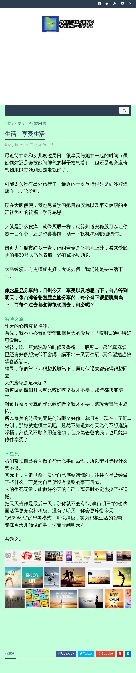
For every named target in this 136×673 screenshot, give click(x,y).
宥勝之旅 (14, 319)
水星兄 (12, 453)
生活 (18, 123)
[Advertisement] (68, 68)
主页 (8, 123)
